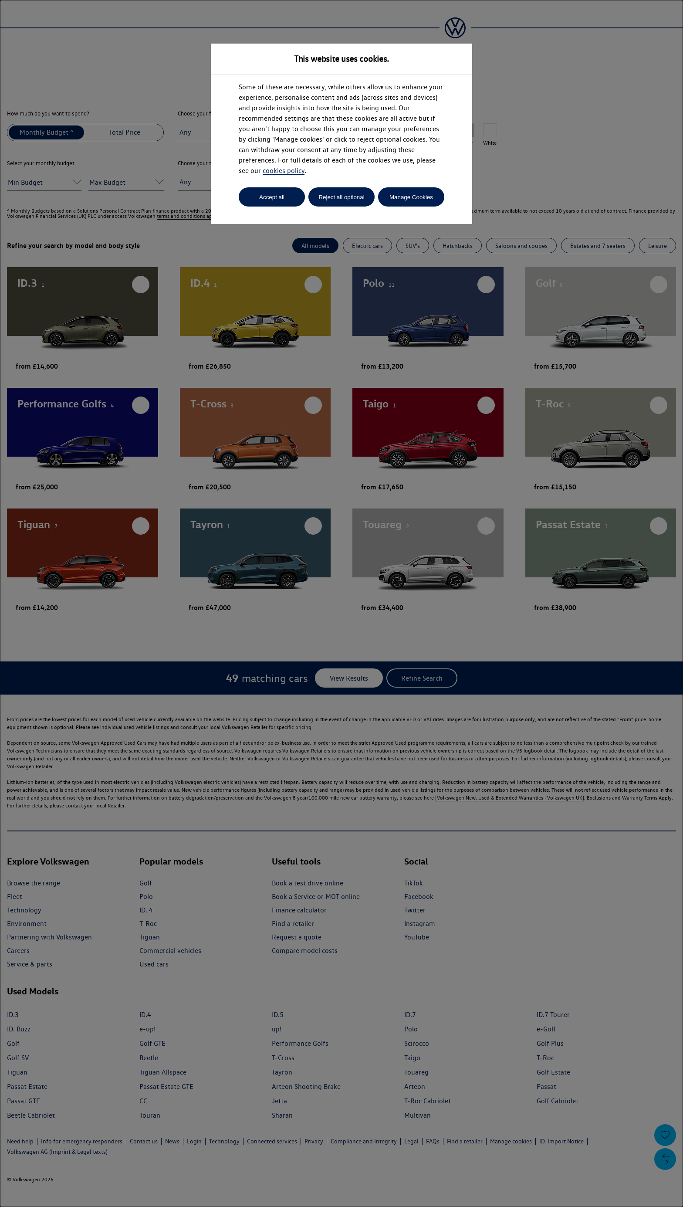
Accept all (271, 197)
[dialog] (341, 603)
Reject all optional (341, 197)
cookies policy (283, 170)
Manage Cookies (411, 197)
